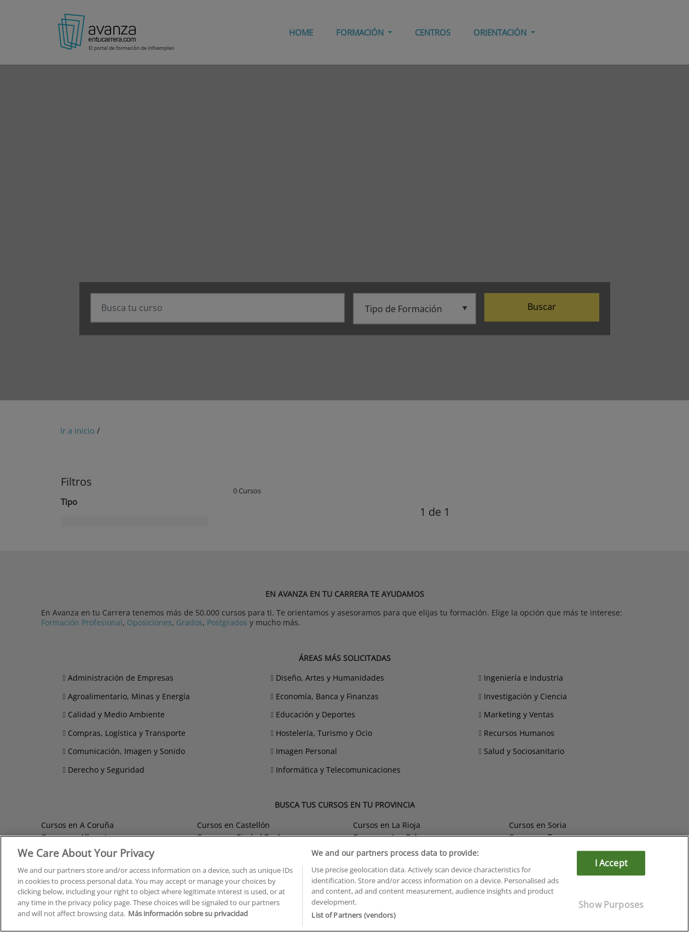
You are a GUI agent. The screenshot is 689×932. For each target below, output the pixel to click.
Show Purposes (611, 905)
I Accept (611, 863)
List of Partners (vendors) (353, 915)
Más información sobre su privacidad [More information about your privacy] (188, 913)
